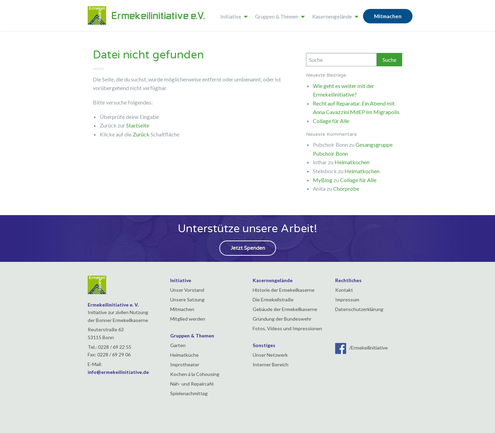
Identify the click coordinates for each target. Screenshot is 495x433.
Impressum (347, 299)
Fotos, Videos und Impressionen (287, 328)
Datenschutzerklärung (359, 309)
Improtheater (184, 364)
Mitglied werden (187, 319)
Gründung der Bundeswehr (282, 319)
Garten (178, 345)
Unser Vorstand (187, 290)
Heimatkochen (352, 162)
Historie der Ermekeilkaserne (284, 290)
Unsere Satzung (187, 299)
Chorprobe (346, 188)
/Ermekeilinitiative (361, 348)
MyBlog (322, 180)
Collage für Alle (331, 121)
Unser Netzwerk (270, 355)
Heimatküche (184, 355)
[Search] (341, 59)
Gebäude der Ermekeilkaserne (285, 309)
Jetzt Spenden (247, 248)
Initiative (230, 16)
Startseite (137, 125)
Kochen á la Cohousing (194, 374)
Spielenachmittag (189, 393)
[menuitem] (232, 15)
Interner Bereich (270, 364)
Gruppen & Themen (276, 16)
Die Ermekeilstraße (273, 299)
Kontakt (344, 290)
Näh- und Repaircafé (192, 384)
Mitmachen (388, 16)
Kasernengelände (332, 16)
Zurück (141, 134)
